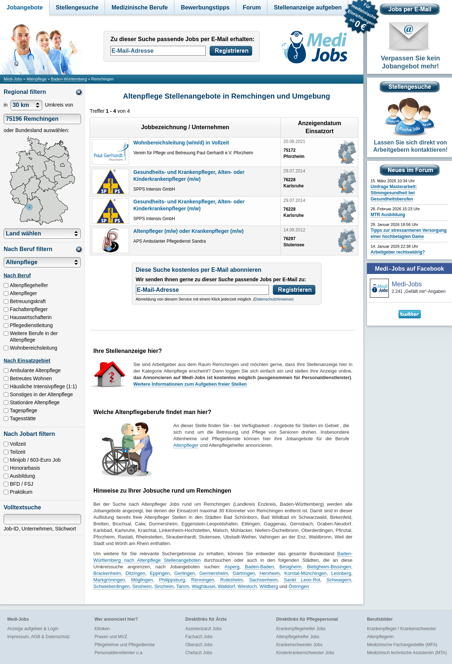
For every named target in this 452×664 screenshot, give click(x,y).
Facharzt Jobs (199, 636)
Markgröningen (109, 580)
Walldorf (226, 586)
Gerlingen (184, 573)
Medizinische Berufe (140, 7)
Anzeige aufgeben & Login (32, 628)
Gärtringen (244, 573)
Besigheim (290, 566)
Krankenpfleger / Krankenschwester (401, 628)
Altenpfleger (185, 445)
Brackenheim (107, 573)
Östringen (298, 586)
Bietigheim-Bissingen (329, 566)
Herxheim (269, 573)
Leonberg (341, 573)
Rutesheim (231, 580)
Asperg (232, 566)
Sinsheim (142, 586)
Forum (252, 7)
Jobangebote (25, 7)
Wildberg (268, 586)
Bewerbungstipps (205, 7)
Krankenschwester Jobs (299, 644)
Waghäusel (203, 586)
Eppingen (160, 573)
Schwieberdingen (111, 586)
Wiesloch (247, 586)
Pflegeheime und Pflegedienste (124, 644)
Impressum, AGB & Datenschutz (38, 636)
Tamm (182, 586)
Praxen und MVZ (110, 636)
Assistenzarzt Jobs (203, 628)
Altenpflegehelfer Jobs (297, 636)
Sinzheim (164, 586)
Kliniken (102, 628)
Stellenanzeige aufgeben (308, 7)
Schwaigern (338, 580)
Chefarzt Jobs (198, 652)
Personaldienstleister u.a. (119, 652)
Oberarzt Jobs (199, 644)
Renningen (202, 580)
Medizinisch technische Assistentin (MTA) (407, 652)
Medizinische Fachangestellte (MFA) (402, 644)
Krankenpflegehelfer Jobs (301, 628)
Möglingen (142, 580)
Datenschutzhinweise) (274, 299)
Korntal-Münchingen (305, 573)
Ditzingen (135, 573)
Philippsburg (172, 580)
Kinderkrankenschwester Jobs (305, 652)
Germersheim (213, 573)
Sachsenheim (263, 580)
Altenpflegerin (380, 636)
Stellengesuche (77, 7)
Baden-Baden (259, 566)
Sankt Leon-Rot (302, 580)
